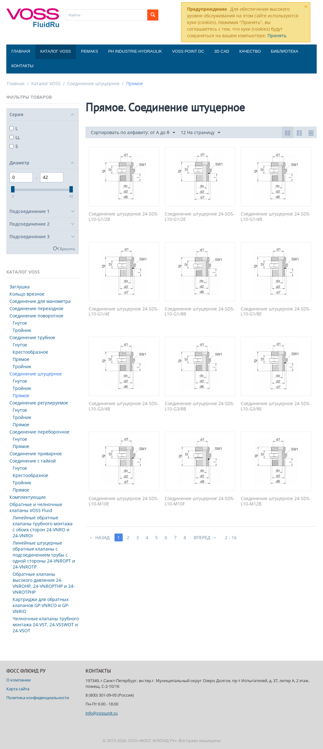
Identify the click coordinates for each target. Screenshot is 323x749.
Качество (250, 51)
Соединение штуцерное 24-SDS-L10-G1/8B (200, 311)
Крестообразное (30, 352)
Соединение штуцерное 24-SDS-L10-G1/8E (276, 311)
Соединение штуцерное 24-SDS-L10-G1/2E (200, 216)
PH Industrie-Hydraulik (135, 51)
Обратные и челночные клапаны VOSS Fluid (35, 507)
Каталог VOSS (55, 51)
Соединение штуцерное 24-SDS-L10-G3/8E (276, 406)
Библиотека (284, 51)
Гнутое (20, 323)
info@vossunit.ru (101, 713)
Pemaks (89, 51)
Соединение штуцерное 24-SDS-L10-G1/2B (124, 216)
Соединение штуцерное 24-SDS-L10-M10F (200, 501)
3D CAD (221, 51)
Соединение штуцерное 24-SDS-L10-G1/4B (276, 216)
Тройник (22, 330)
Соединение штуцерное (93, 83)
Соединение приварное (35, 454)
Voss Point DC (188, 51)
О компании (18, 680)
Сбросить (66, 248)
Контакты (22, 65)
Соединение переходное (36, 308)
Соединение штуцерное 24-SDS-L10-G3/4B (124, 406)
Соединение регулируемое (38, 403)
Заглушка (19, 287)
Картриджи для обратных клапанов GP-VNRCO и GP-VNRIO (41, 605)
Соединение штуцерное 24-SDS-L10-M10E (124, 501)
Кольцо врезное (26, 294)
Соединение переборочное (39, 432)
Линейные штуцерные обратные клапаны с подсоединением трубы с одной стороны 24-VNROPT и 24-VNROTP (44, 555)
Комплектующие (27, 497)
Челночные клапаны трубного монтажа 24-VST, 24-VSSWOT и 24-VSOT (46, 625)
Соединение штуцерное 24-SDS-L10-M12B (276, 501)
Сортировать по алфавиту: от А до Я (133, 132)
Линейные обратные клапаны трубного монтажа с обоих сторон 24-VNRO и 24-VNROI (43, 527)
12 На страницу (200, 132)
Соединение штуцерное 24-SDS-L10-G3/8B (200, 406)
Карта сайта (17, 689)
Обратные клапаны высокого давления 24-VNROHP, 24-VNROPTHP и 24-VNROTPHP (44, 583)
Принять (276, 35)
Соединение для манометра (40, 301)
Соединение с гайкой (32, 461)
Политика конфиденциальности (37, 697)
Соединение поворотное (36, 316)
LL (14, 137)
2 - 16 (231, 537)
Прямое (21, 359)
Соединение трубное (32, 337)
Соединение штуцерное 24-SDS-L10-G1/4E (124, 311)
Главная (20, 51)
